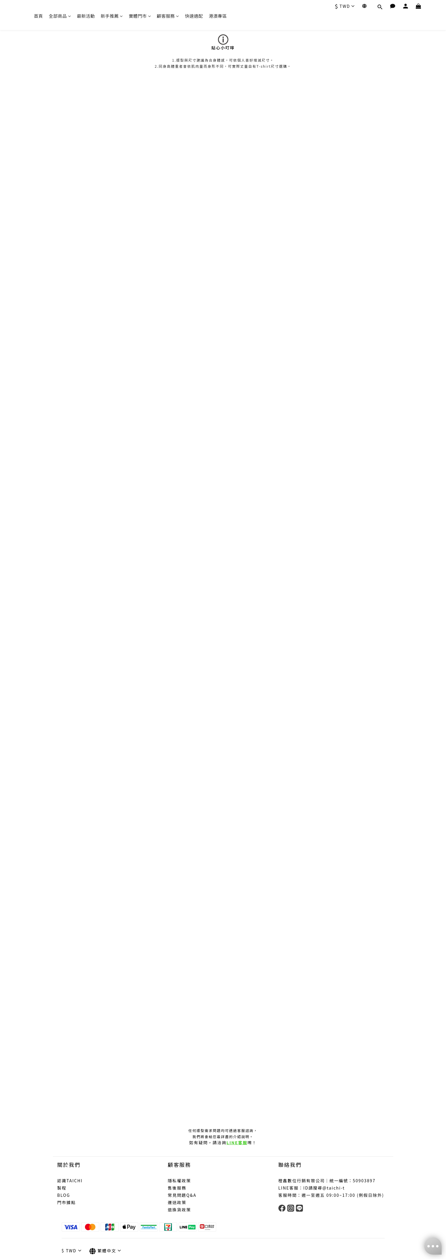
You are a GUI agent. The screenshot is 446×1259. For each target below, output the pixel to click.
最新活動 (86, 16)
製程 (62, 1188)
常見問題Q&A (182, 1195)
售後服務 (177, 1188)
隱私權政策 (179, 1180)
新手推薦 (112, 16)
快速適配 (194, 16)
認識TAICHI (70, 1180)
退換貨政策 (179, 1209)
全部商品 (60, 16)
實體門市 (140, 16)
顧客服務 (168, 16)
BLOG (63, 1195)
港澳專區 (218, 16)
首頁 (38, 16)
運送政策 (177, 1202)
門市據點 (66, 1202)
